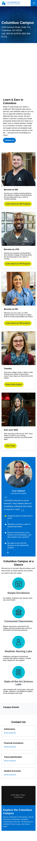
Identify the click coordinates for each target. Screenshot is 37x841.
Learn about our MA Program (18, 204)
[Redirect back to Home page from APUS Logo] (11, 3)
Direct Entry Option (14, 384)
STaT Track (10, 446)
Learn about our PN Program (18, 264)
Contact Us (9, 140)
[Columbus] (18, 71)
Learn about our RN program (18, 323)
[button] (20, 519)
